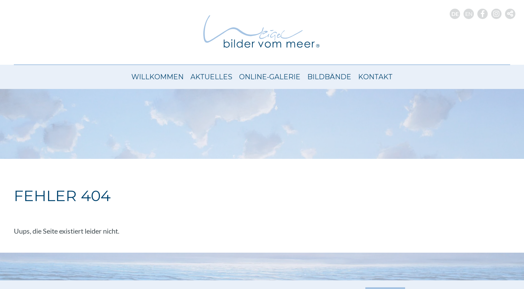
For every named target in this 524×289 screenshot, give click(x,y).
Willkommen (157, 77)
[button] (510, 14)
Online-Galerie (269, 77)
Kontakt (375, 77)
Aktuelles (211, 77)
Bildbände (329, 77)
